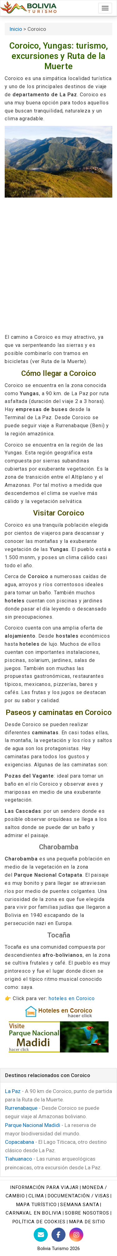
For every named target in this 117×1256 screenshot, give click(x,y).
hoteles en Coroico (72, 998)
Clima (36, 1196)
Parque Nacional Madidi (32, 1125)
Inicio (15, 29)
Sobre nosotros (87, 1213)
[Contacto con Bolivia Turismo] (41, 1235)
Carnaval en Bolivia (33, 1213)
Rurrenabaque (21, 1108)
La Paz (13, 1091)
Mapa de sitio (87, 1222)
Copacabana (19, 1142)
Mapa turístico (36, 1204)
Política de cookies (39, 1222)
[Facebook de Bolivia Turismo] (58, 1235)
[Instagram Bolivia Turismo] (76, 1235)
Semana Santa (79, 1204)
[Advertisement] (58, 265)
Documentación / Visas (78, 1196)
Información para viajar (44, 1187)
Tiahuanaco (18, 1159)
